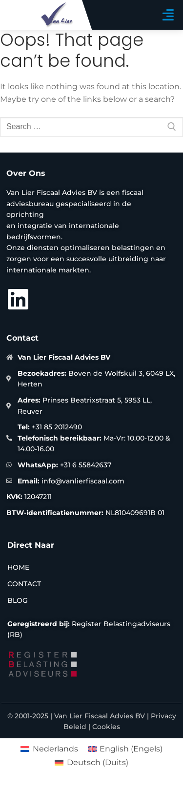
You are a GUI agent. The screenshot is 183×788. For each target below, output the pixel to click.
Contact (24, 583)
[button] (168, 15)
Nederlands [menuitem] (55, 748)
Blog (17, 600)
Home (18, 567)
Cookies (106, 726)
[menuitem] (49, 749)
